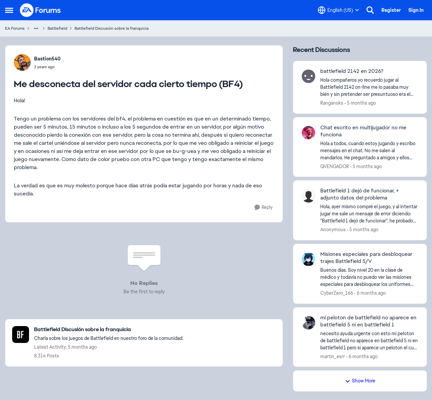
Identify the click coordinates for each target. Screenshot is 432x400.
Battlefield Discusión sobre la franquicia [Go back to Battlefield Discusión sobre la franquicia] (111, 28)
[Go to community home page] (40, 10)
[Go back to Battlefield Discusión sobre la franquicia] (108, 329)
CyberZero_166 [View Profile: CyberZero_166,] (336, 293)
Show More (360, 381)
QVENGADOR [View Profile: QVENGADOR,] (334, 166)
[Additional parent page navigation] (36, 28)
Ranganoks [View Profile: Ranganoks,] (331, 103)
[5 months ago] (360, 103)
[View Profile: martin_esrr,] (308, 322)
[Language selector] (338, 10)
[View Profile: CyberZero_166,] (308, 259)
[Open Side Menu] (9, 10)
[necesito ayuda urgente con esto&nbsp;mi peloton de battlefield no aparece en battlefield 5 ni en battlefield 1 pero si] (369, 340)
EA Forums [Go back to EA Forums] (15, 28)
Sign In (416, 10)
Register (391, 10)
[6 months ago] (370, 293)
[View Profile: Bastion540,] (22, 62)
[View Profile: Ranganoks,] (308, 76)
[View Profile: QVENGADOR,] (308, 132)
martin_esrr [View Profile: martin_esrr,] (332, 356)
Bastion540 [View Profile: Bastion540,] (47, 59)
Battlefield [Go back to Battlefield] (57, 28)
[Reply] (263, 207)
